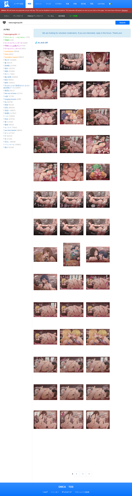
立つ (6, 133)
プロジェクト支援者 (82, 492)
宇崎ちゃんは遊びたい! (13, 46)
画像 (29, 4)
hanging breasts (10, 99)
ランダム (50, 16)
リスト (6, 16)
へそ (6, 116)
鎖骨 (6, 83)
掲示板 (83, 4)
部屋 (6, 105)
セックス (8, 127)
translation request (11, 57)
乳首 (6, 119)
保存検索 (61, 16)
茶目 (6, 68)
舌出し (7, 142)
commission (9, 51)
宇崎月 (7, 40)
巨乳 (6, 108)
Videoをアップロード (35, 16)
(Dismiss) (125, 10)
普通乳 (7, 113)
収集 (67, 4)
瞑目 (6, 80)
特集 (75, 4)
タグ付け (58, 4)
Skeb (6, 54)
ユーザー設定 (18, 4)
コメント (38, 4)
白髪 (6, 96)
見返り (7, 110)
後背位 (7, 91)
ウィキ (48, 4)
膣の (6, 147)
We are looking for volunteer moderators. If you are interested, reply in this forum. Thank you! (82, 33)
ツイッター (55, 492)
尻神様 (7, 66)
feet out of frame (10, 93)
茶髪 (6, 71)
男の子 (7, 60)
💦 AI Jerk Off (41, 43)
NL (6, 102)
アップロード (18, 16)
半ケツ (7, 74)
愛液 (6, 125)
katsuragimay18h (11, 34)
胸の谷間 (8, 77)
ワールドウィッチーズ (13, 49)
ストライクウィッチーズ (13, 43)
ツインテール (9, 145)
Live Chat (101, 4)
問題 (91, 4)
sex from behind (10, 130)
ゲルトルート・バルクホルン (15, 37)
